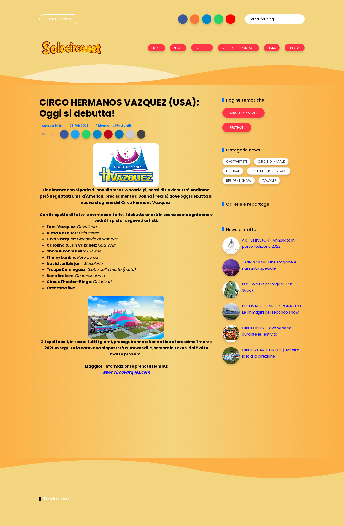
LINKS (272, 47)
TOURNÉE (202, 47)
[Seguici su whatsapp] (218, 19)
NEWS (178, 47)
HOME (156, 47)
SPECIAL (294, 47)
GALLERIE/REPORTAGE (238, 47)
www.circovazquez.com (126, 372)
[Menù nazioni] (59, 19)
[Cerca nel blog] (275, 19)
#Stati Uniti (121, 125)
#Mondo (102, 125)
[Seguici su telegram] (206, 19)
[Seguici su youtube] (230, 19)
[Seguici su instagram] (194, 19)
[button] (64, 134)
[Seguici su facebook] (183, 19)
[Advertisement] (258, 410)
